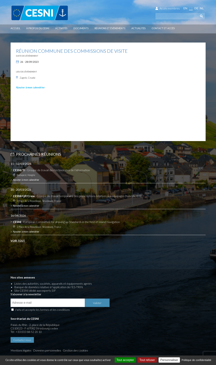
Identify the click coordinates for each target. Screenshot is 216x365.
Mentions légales (21, 334)
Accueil (15, 28)
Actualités (138, 28)
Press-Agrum (35, 343)
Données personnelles (47, 334)
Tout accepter (125, 360)
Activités (61, 28)
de (196, 8)
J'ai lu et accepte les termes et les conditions (142, 293)
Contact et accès (163, 28)
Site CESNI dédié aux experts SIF (35, 291)
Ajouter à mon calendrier (30, 87)
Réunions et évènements (110, 28)
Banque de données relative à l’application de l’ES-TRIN (48, 287)
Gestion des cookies (23, 337)
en (185, 8)
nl (202, 8)
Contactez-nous (22, 323)
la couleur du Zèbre (59, 343)
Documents (81, 28)
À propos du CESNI (37, 28)
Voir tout (18, 240)
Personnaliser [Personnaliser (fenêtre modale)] (169, 360)
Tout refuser (147, 360)
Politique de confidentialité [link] (196, 360)
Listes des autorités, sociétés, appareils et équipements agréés (53, 284)
